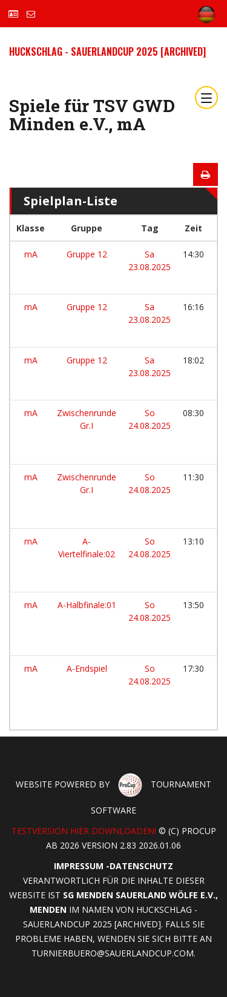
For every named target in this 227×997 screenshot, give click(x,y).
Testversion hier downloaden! (84, 830)
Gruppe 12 (87, 254)
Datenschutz (141, 866)
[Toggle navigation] (206, 97)
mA (31, 254)
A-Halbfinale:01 (87, 605)
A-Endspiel (87, 668)
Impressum (79, 866)
